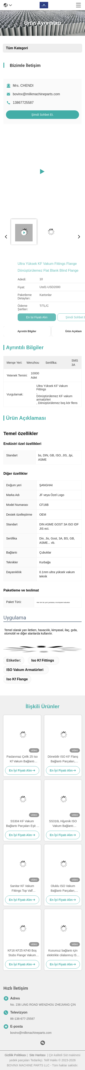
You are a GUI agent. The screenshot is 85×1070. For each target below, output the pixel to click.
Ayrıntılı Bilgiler (26, 331)
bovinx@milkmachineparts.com (36, 94)
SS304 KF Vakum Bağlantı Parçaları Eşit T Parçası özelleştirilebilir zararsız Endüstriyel (22, 823)
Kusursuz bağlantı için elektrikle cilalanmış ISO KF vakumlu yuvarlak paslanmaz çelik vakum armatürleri (63, 953)
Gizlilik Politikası (15, 1055)
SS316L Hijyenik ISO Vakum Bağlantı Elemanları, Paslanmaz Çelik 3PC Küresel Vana (63, 823)
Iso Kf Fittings (42, 660)
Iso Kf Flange (17, 679)
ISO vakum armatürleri (24, 670)
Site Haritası (37, 1055)
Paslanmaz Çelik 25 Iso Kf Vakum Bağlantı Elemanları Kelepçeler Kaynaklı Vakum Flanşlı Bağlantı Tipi (22, 759)
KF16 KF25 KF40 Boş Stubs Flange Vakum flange (22, 953)
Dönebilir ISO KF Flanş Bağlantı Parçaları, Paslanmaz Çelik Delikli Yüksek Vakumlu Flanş (63, 759)
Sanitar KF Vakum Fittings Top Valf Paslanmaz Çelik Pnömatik (22, 888)
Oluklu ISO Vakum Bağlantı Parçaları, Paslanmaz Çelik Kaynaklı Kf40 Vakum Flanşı (63, 888)
